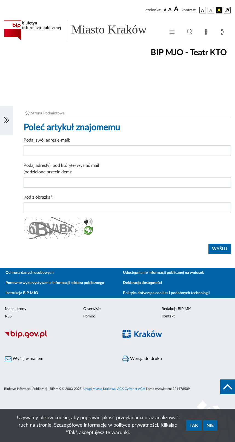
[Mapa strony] (207, 33)
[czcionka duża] (176, 9)
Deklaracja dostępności (142, 283)
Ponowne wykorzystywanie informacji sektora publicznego (54, 283)
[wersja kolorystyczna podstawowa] (202, 10)
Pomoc (89, 316)
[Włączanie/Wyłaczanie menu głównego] (172, 32)
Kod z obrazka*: (38, 197)
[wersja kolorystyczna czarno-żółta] (219, 10)
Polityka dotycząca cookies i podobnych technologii (166, 293)
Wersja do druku (142, 359)
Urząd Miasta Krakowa (99, 388)
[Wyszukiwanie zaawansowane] (190, 32)
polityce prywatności (135, 425)
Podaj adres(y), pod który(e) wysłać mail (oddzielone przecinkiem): (61, 168)
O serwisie (92, 309)
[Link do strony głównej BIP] (82, 30)
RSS (8, 316)
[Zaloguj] (223, 33)
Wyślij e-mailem (24, 359)
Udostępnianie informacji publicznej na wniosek (163, 273)
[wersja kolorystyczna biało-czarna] (210, 10)
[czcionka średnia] (170, 10)
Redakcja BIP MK (176, 309)
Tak (194, 425)
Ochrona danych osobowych (29, 273)
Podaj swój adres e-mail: (47, 140)
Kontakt (168, 316)
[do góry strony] (227, 386)
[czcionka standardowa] (165, 10)
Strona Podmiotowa (48, 113)
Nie (210, 425)
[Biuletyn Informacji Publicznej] (58, 337)
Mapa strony (15, 309)
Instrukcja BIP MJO (21, 293)
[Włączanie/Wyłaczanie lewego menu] (6, 120)
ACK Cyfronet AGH (131, 388)
